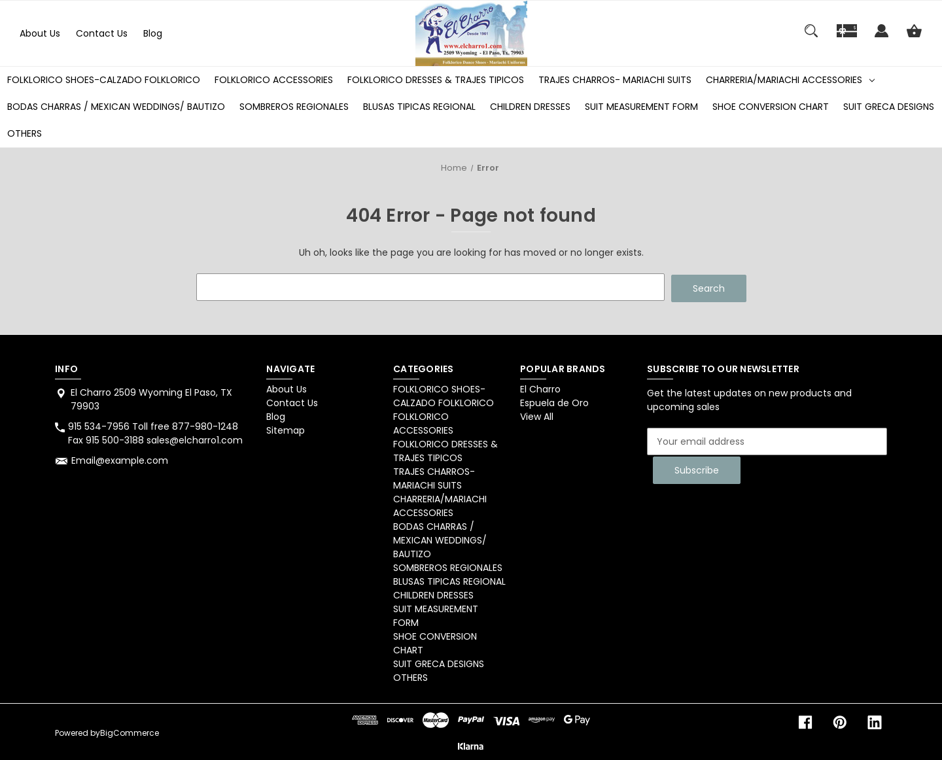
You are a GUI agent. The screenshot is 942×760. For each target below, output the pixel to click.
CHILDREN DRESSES (530, 106)
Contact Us (102, 33)
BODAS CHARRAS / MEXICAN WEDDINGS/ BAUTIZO (116, 106)
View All (536, 415)
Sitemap (285, 429)
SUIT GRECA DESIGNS (888, 106)
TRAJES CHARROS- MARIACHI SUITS (614, 79)
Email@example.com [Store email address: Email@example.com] (119, 459)
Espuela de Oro (554, 401)
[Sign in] (881, 37)
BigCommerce (129, 731)
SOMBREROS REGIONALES (294, 106)
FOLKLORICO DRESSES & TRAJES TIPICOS (435, 79)
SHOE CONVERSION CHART (770, 106)
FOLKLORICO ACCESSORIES (274, 79)
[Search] (811, 37)
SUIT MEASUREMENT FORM (641, 106)
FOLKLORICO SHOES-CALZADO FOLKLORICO (103, 79)
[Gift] (847, 37)
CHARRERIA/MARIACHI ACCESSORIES (790, 79)
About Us (40, 33)
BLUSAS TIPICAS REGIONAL (419, 106)
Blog (152, 33)
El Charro (540, 387)
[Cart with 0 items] (914, 37)
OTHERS (24, 133)
